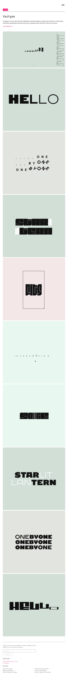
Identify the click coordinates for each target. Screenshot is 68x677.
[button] (63, 5)
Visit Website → (8, 26)
